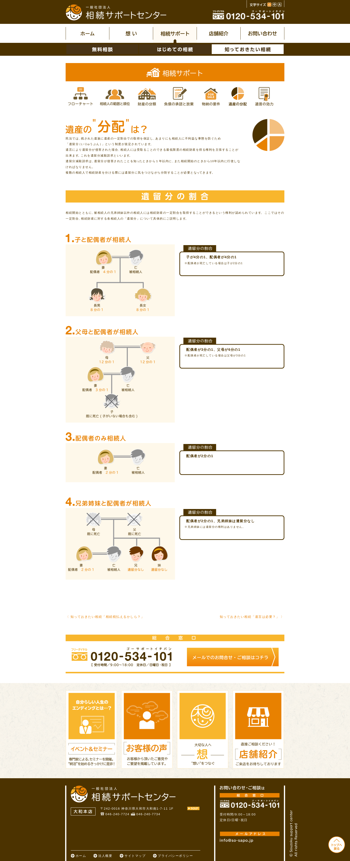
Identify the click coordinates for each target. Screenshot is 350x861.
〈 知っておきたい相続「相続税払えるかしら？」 (105, 617)
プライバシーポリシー (175, 856)
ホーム (81, 856)
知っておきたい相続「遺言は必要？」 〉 (252, 617)
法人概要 (105, 856)
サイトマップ (135, 856)
